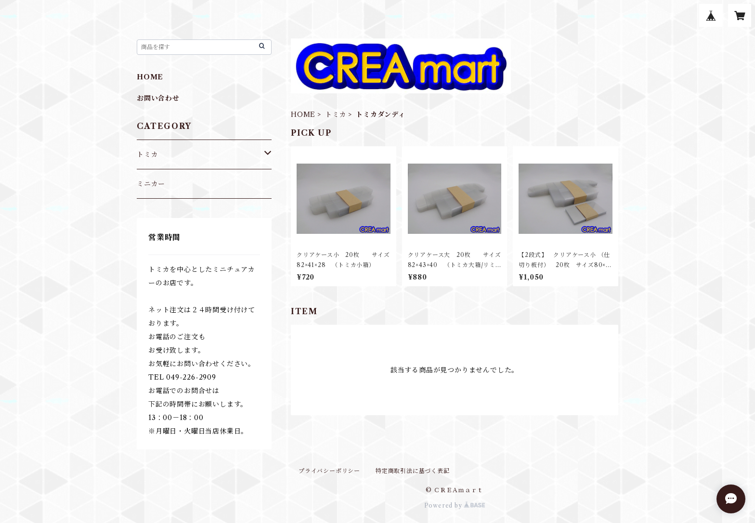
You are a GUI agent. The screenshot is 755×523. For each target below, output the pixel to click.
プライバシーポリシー (329, 470)
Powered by (454, 505)
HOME (303, 114)
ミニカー (151, 183)
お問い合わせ (158, 98)
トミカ (335, 114)
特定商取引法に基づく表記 (413, 470)
